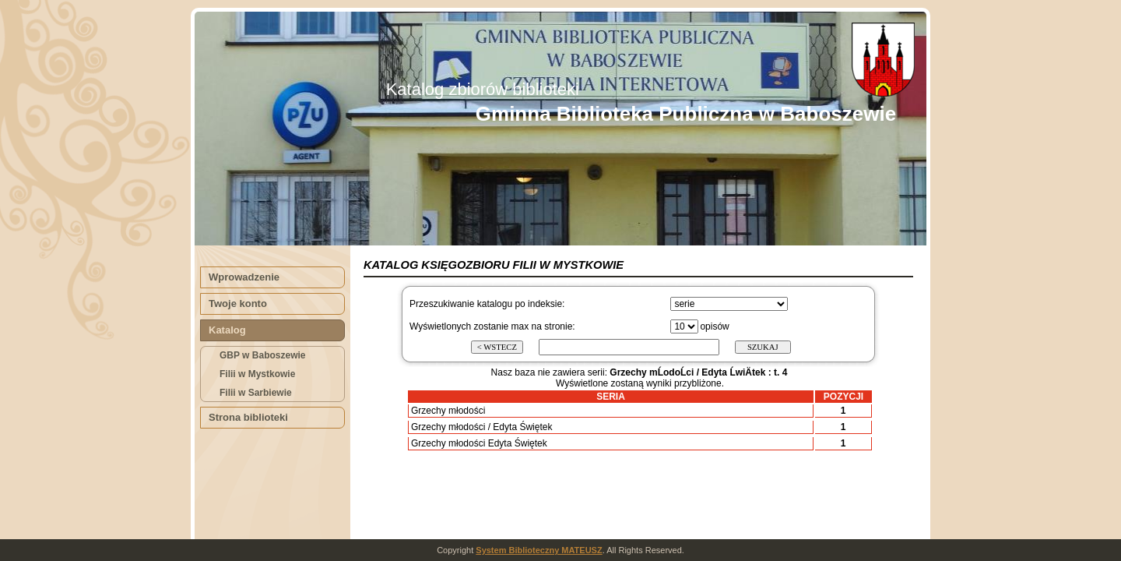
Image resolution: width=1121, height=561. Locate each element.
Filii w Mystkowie (257, 374)
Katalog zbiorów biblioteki (482, 89)
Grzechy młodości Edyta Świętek (479, 443)
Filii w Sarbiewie (256, 392)
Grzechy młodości (448, 410)
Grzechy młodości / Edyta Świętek (481, 427)
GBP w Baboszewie (262, 355)
